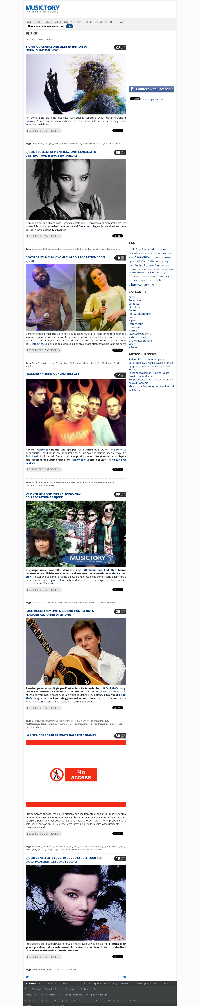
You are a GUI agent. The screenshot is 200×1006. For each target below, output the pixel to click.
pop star (41, 849)
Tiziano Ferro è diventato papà (146, 359)
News (119, 22)
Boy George (75, 846)
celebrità (86, 846)
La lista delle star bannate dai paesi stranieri (61, 735)
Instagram (164, 273)
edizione (73, 143)
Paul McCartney (115, 688)
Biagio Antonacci (149, 281)
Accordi (48, 989)
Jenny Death (56, 363)
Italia (151, 257)
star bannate (65, 849)
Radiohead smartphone (103, 482)
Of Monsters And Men (100, 570)
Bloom (50, 482)
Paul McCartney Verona (105, 723)
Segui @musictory (153, 99)
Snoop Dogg (52, 849)
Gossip (132, 317)
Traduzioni (85, 989)
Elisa (162, 261)
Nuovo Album (88, 143)
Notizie (69, 22)
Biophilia (36, 482)
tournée (116, 249)
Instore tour (136, 324)
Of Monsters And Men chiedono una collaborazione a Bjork (53, 495)
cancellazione (58, 249)
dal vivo (64, 143)
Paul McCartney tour (83, 723)
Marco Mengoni (163, 269)
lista (122, 846)
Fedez (139, 265)
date (77, 249)
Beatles (35, 720)
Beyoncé (58, 846)
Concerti (133, 310)
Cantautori (135, 303)
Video (132, 344)
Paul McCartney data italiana (39, 723)
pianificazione (99, 249)
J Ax (152, 284)
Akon (34, 846)
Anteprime (135, 300)
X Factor (154, 276)
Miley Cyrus (31, 849)
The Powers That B (111, 363)
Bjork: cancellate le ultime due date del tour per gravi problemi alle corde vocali (64, 859)
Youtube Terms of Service (50, 994)
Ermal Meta (146, 277)
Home (29, 39)
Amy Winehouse (45, 846)
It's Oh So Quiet (55, 602)
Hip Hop (133, 320)
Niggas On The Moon (72, 363)
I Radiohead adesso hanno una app (52, 374)
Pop (79, 22)
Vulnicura (32, 121)
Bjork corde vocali (55, 969)
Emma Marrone (137, 253)
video (165, 257)
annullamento (38, 249)
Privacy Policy (30, 994)
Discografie (37, 989)
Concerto (135, 276)
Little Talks (68, 602)
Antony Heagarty (45, 143)
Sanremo (142, 257)
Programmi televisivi (140, 334)
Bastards (49, 583)
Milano (160, 280)
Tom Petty (30, 727)
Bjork (49, 117)
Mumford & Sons (54, 720)
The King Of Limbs (34, 485)
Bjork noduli (70, 969)
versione (108, 143)
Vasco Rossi (145, 261)
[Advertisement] (118, 9)
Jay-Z (106, 846)
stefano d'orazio (138, 337)
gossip (164, 249)
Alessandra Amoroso (163, 253)
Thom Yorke (115, 449)
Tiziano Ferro (153, 265)
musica (156, 261)
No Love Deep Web (92, 363)
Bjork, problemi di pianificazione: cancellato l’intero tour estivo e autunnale (61, 153)
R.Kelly (120, 723)
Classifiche (135, 307)
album (133, 284)
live (79, 143)
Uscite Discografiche (99, 22)
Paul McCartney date (63, 723)
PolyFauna (59, 482)
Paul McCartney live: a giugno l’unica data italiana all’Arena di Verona (60, 612)
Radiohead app (84, 482)
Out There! (68, 720)
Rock (48, 22)
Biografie (59, 989)
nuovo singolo (165, 276)
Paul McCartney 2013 (99, 720)
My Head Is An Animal (84, 602)
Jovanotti (151, 272)
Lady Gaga (114, 846)
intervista (157, 258)
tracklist (99, 143)
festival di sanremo (138, 273)
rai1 (130, 273)
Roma (132, 257)
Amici (57, 22)
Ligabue (132, 261)
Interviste (134, 327)
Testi (27, 989)
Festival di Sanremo (140, 313)
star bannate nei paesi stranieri (87, 849)
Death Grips (36, 344)
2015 (34, 143)
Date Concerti (72, 989)
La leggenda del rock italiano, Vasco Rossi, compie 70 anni (149, 374)
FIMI (172, 269)
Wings (39, 727)
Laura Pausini (136, 280)
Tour (109, 249)
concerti (70, 249)
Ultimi (95, 989)
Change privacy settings (96, 994)
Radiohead (43, 449)
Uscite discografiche (146, 269)
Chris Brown (96, 846)
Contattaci (33, 22)
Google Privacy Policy (74, 994)
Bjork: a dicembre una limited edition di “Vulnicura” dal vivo (56, 48)
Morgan (167, 262)
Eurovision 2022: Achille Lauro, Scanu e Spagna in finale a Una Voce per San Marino (151, 366)
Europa (83, 249)
